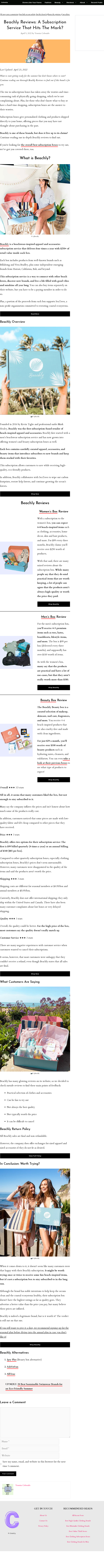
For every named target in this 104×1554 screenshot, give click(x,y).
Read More (35, 314)
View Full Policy (35, 1156)
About (84, 2)
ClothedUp (4, 2)
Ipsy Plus (11, 1359)
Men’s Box (48, 617)
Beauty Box (48, 700)
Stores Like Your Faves (31, 2)
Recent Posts (96, 2)
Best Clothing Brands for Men (78, 1542)
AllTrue (11, 1374)
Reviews (72, 2)
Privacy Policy (43, 1526)
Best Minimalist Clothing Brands (78, 1526)
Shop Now (35, 494)
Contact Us (43, 1521)
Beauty (60, 2)
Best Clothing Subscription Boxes (78, 1536)
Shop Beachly (53, 604)
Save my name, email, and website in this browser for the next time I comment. (34, 1464)
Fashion (48, 2)
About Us (43, 1515)
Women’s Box (48, 511)
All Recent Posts (78, 1515)
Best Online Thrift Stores (78, 1531)
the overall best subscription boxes (39, 145)
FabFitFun (12, 1366)
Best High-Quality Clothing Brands (78, 1521)
